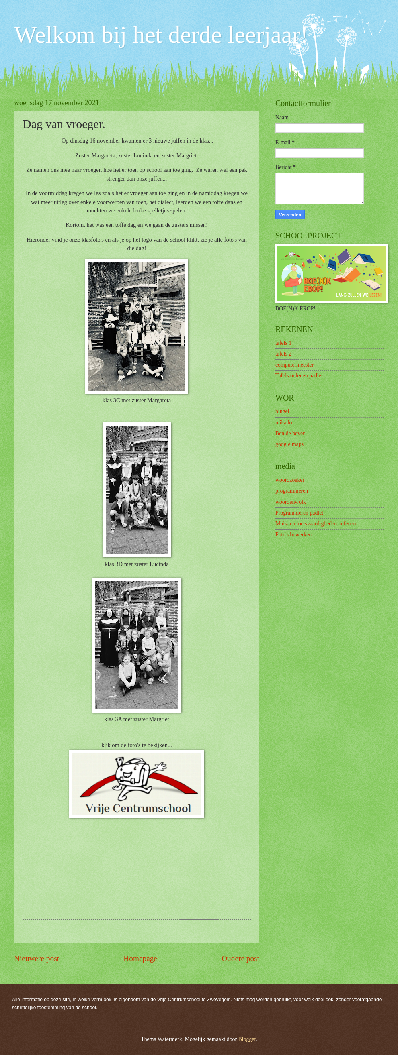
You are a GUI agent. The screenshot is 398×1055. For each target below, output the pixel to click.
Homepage (140, 958)
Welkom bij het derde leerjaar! (161, 34)
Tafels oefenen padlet (299, 376)
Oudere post (240, 958)
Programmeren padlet (299, 513)
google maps (289, 444)
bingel (282, 411)
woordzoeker (289, 480)
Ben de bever (290, 433)
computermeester (294, 365)
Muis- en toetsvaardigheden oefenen (315, 524)
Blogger (247, 1039)
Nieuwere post (36, 958)
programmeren (291, 491)
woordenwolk (290, 502)
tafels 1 (283, 343)
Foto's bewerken (293, 535)
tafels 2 (283, 354)
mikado (283, 423)
